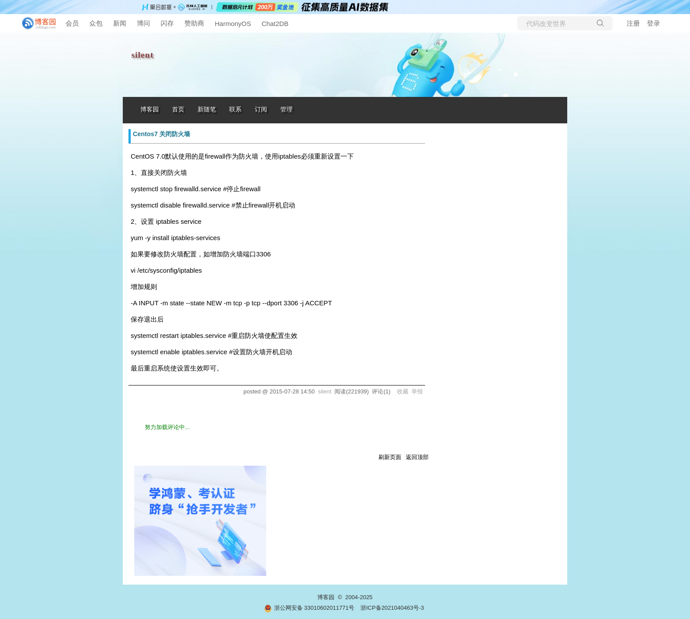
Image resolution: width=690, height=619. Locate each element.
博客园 (149, 109)
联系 (235, 109)
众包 (96, 23)
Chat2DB (275, 23)
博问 (143, 23)
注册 (633, 23)
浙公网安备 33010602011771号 (309, 607)
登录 (653, 23)
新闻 (119, 23)
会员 (72, 23)
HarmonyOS (233, 23)
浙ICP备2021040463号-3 (392, 607)
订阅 (261, 109)
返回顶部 (417, 457)
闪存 (167, 23)
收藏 (402, 391)
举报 (417, 391)
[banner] (35, 23)
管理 (286, 109)
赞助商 (194, 23)
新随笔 (207, 109)
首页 (178, 109)
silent (143, 54)
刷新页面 (389, 457)
